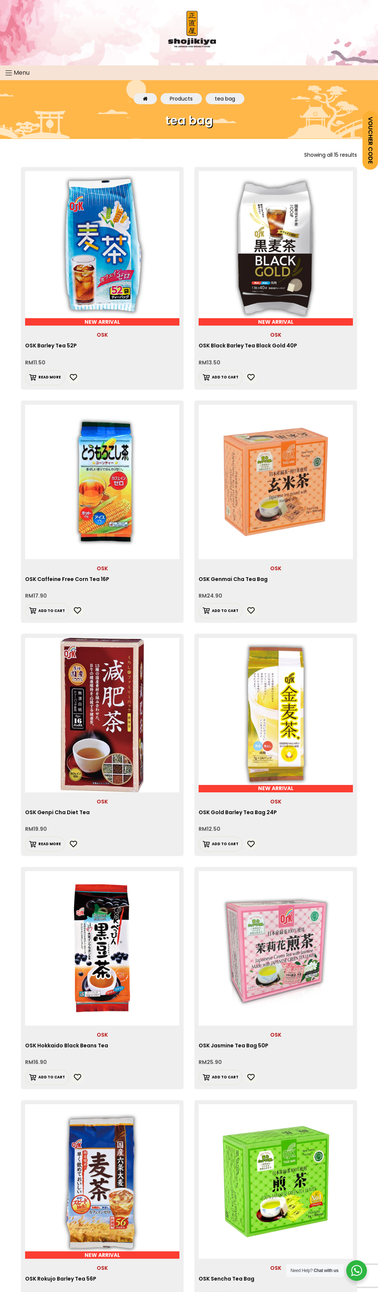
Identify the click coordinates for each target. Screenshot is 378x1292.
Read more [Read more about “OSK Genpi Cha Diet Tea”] (49, 844)
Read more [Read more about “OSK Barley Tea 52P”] (49, 377)
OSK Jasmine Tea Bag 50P (233, 1045)
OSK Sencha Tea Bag (226, 1278)
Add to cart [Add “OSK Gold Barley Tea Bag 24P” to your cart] (225, 844)
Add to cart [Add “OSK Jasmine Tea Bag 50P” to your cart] (225, 1077)
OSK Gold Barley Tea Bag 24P (238, 812)
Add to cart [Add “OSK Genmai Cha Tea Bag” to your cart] (225, 610)
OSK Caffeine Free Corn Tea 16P (67, 579)
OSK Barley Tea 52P (51, 345)
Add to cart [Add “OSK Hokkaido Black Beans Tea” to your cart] (51, 1077)
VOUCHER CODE (370, 140)
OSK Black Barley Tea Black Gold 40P (248, 345)
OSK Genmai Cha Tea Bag (233, 579)
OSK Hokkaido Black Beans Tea (66, 1045)
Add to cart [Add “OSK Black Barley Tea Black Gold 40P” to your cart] (225, 377)
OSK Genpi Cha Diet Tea (57, 812)
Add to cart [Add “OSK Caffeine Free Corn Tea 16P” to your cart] (51, 610)
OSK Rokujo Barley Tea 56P (60, 1278)
